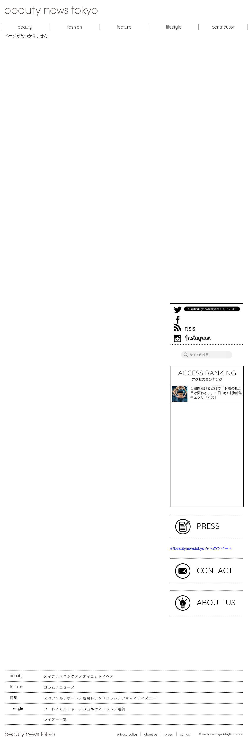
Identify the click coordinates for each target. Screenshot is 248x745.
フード (49, 709)
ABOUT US (216, 602)
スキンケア (69, 676)
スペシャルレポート (61, 698)
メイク (49, 676)
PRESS (208, 526)
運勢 (121, 709)
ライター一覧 (55, 719)
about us (150, 734)
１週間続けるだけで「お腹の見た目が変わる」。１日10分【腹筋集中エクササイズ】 (216, 392)
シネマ (127, 698)
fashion (74, 27)
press (169, 734)
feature (124, 27)
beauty (25, 27)
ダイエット (92, 676)
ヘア (110, 676)
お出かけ (90, 709)
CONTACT (215, 570)
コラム (49, 687)
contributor (223, 27)
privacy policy (127, 734)
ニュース (67, 687)
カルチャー (69, 709)
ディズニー (147, 698)
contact (185, 734)
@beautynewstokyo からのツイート (201, 548)
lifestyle (174, 27)
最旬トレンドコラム (100, 698)
